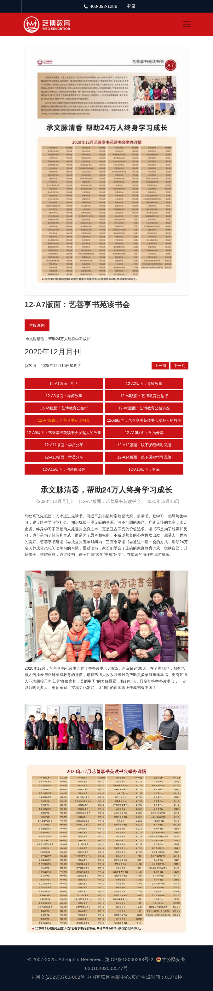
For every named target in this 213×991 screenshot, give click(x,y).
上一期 (160, 365)
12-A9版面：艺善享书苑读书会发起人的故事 (64, 433)
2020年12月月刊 (53, 351)
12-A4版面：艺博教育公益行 (144, 396)
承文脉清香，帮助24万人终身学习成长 (58, 339)
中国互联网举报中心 (108, 977)
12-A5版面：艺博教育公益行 (64, 408)
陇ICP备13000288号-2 (130, 959)
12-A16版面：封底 (144, 469)
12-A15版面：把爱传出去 (64, 469)
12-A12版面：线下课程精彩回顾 (144, 445)
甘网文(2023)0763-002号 (58, 977)
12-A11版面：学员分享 (63, 445)
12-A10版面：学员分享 (144, 433)
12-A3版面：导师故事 (64, 396)
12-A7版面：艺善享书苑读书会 (64, 420)
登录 (131, 6)
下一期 (179, 365)
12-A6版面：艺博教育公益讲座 (144, 408)
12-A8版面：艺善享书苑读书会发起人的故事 (144, 420)
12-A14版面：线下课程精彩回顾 (144, 457)
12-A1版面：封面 (63, 383)
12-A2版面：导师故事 (144, 383)
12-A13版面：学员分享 (63, 457)
